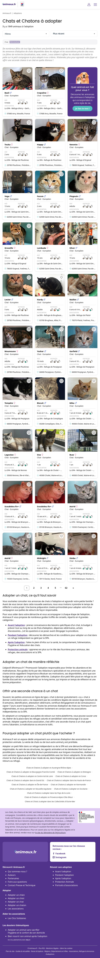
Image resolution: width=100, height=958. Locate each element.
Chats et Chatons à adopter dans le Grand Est (25, 780)
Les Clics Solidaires (17, 918)
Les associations (16, 908)
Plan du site (10, 951)
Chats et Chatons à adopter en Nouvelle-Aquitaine (30, 789)
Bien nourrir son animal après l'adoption (27, 938)
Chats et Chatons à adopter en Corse (70, 776)
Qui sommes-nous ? (17, 871)
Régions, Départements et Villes (56, 951)
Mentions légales (52, 948)
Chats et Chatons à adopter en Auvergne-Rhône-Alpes (48, 767)
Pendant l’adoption (17, 635)
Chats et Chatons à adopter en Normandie (68, 784)
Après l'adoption (63, 878)
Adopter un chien (16, 895)
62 (66, 587)
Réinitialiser (14, 42)
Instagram (59, 857)
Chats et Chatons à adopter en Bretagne (74, 772)
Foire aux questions (17, 881)
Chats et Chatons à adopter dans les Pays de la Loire (48, 793)
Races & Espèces (37, 951)
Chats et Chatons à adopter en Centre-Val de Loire (32, 776)
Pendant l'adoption (64, 875)
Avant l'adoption (63, 871)
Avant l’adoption (16, 625)
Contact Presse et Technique (21, 885)
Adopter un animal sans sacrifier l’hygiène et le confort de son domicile (26, 931)
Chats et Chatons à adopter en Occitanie (70, 789)
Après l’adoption (16, 642)
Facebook (59, 853)
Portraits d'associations (66, 885)
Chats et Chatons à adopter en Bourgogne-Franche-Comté (31, 772)
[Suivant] (73, 588)
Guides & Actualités (23, 951)
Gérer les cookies (66, 948)
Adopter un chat (16, 901)
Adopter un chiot (16, 898)
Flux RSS (42, 948)
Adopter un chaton (17, 905)
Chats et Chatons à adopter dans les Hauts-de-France (69, 780)
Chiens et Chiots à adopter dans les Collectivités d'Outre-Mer (50, 801)
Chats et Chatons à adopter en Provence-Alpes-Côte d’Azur (48, 797)
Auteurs (11, 875)
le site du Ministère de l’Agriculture (50, 832)
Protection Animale (64, 881)
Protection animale (18, 649)
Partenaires (13, 878)
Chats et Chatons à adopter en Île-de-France (30, 784)
